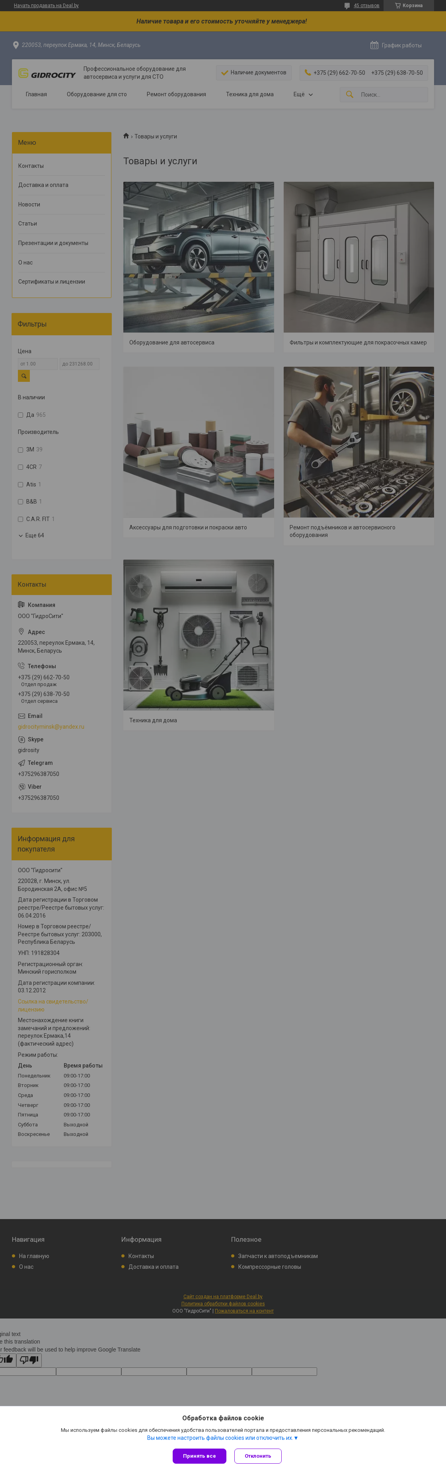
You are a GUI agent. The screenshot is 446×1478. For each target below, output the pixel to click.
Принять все (199, 1456)
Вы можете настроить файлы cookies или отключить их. (220, 1438)
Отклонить (258, 1456)
